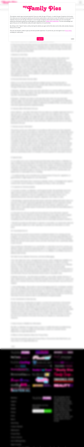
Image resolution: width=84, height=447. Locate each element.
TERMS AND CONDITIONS (52, 21)
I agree (40, 39)
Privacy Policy (68, 30)
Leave (72, 39)
